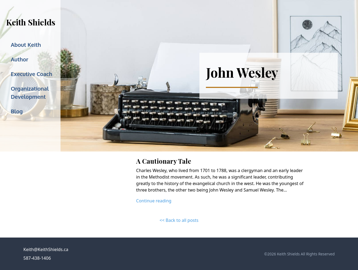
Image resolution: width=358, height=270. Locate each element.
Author (19, 59)
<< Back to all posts (179, 220)
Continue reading (154, 201)
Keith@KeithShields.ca (46, 249)
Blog (17, 111)
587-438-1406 (37, 258)
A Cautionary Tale (163, 161)
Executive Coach (31, 73)
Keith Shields (30, 22)
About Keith (26, 44)
